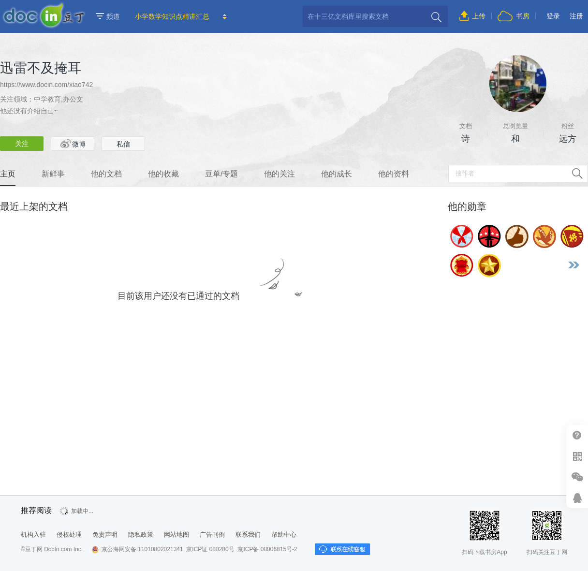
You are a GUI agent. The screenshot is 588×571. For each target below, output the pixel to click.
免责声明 (105, 534)
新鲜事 (53, 174)
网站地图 (176, 534)
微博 (73, 143)
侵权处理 (69, 534)
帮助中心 (577, 435)
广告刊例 (212, 534)
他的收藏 (163, 174)
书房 (522, 16)
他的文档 (106, 174)
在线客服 (577, 497)
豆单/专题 (221, 174)
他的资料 (393, 174)
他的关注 (279, 174)
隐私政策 (140, 534)
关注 (22, 143)
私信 (123, 144)
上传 (478, 16)
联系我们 (248, 534)
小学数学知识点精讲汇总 (172, 16)
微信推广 (577, 477)
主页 (7, 174)
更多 (573, 265)
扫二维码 (577, 456)
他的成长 (336, 174)
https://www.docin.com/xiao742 (46, 84)
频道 (108, 16)
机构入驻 (33, 534)
